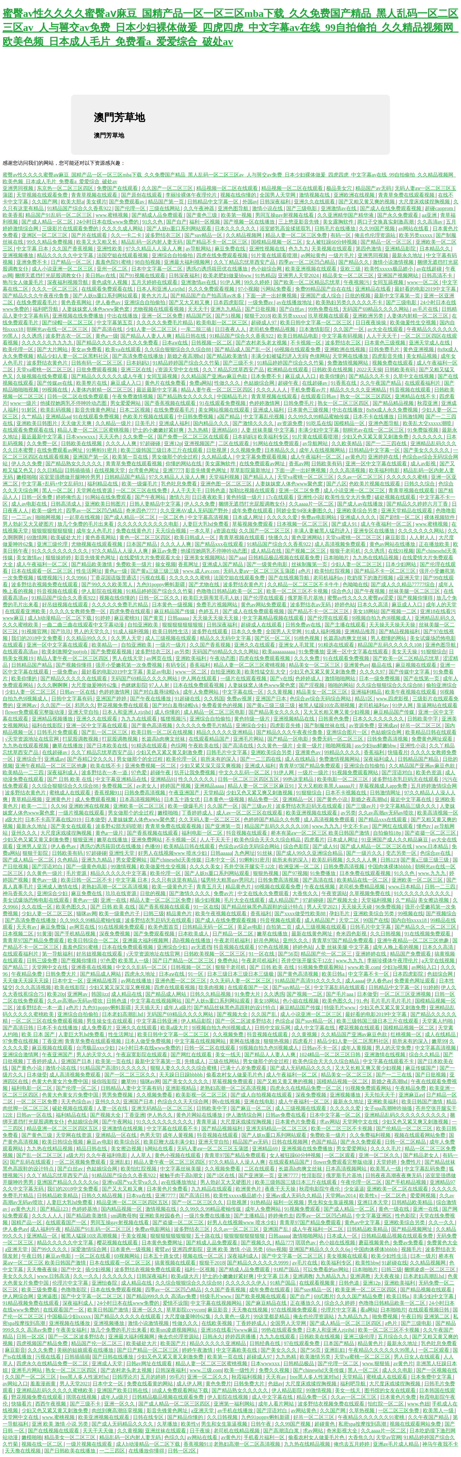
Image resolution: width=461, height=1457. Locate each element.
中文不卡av (356, 826)
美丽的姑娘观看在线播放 (86, 1350)
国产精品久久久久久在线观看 (74, 678)
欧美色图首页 (164, 927)
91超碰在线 (187, 698)
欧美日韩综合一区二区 (94, 940)
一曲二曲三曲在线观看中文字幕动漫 (83, 624)
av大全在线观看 (386, 329)
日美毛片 (146, 423)
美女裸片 (96, 201)
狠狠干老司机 (346, 551)
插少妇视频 (208, 900)
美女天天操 (405, 651)
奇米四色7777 (142, 510)
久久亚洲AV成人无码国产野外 (195, 510)
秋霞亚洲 (428, 403)
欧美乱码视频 (56, 410)
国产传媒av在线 (55, 383)
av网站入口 (424, 967)
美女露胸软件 (339, 221)
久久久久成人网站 (123, 228)
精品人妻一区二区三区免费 (296, 235)
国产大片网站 (53, 349)
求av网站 (329, 1121)
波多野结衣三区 (163, 235)
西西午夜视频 (51, 1403)
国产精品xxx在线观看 (220, 544)
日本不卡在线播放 (374, 416)
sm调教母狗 (124, 1215)
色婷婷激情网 (265, 403)
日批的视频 (358, 295)
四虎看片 (314, 839)
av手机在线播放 (235, 1410)
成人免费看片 (97, 1027)
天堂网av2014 (341, 1195)
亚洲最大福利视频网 (187, 262)
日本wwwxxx (81, 436)
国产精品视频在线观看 (426, 1289)
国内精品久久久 (211, 423)
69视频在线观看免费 (298, 349)
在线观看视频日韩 (429, 1309)
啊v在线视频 (226, 1101)
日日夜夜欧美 (208, 497)
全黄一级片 (309, 745)
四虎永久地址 (141, 974)
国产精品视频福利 (400, 631)
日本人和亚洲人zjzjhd (161, 289)
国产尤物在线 (205, 584)
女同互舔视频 (389, 282)
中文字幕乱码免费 (425, 1168)
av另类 (182, 651)
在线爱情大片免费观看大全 (150, 557)
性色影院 (406, 1215)
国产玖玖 (61, 631)
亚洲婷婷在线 (384, 457)
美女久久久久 (19, 1276)
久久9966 (77, 577)
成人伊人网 (189, 1383)
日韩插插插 (78, 470)
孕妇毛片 (340, 913)
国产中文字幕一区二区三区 (293, 1256)
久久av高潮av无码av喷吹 (386, 812)
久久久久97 (373, 671)
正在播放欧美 (435, 544)
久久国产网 (45, 201)
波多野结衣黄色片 (48, 363)
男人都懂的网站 (389, 638)
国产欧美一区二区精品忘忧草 (307, 282)
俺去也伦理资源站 (375, 235)
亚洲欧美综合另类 (357, 510)
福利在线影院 (48, 725)
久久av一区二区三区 (360, 477)
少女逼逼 (354, 1189)
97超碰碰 (151, 443)
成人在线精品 (301, 759)
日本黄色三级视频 (385, 342)
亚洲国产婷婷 (112, 698)
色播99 (153, 846)
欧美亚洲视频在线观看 (311, 269)
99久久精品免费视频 (50, 242)
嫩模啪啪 (26, 477)
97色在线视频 (274, 947)
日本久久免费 (247, 631)
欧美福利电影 (385, 470)
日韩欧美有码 (400, 369)
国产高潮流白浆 (281, 1430)
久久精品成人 (217, 457)
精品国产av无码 (373, 188)
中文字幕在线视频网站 (156, 1001)
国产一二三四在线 (387, 443)
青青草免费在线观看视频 (407, 195)
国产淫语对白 (398, 772)
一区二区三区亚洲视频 (406, 994)
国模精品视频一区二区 (277, 242)
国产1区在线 (221, 1175)
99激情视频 (124, 866)
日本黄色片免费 (398, 1397)
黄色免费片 (218, 1383)
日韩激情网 (410, 416)
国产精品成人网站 (101, 974)
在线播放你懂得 (147, 1450)
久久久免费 (307, 658)
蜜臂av (162, 1249)
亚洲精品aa (57, 416)
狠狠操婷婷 (58, 557)
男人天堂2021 (323, 907)
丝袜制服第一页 (309, 564)
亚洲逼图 (48, 1296)
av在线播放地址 (295, 302)
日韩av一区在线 (78, 692)
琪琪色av (306, 1242)
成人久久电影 (398, 1370)
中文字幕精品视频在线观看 (273, 618)
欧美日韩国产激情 (422, 1101)
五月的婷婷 (153, 1377)
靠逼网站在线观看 (437, 705)
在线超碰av (315, 383)
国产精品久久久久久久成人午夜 (107, 376)
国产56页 (288, 954)
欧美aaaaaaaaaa (279, 651)
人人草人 (141, 1155)
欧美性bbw (367, 1262)
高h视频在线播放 (192, 940)
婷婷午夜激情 (198, 1350)
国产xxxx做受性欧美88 (300, 913)
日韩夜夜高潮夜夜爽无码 (394, 1175)
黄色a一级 (106, 336)
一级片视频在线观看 (82, 812)
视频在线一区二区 (203, 1256)
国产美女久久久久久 (427, 450)
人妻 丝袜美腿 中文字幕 (268, 430)
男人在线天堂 (128, 658)
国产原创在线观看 (142, 195)
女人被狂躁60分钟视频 (332, 242)
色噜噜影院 (74, 1289)
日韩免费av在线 (303, 624)
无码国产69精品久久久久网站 (376, 309)
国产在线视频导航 (289, 577)
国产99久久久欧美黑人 (107, 584)
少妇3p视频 (395, 967)
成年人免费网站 (201, 692)
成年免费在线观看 (253, 510)
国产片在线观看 (89, 235)
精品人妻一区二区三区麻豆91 (261, 786)
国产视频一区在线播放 (249, 221)
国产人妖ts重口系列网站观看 (180, 228)
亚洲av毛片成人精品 (396, 1444)
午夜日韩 (32, 1256)
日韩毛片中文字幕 (227, 752)
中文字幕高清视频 (209, 517)
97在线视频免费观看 (295, 1309)
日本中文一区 (221, 859)
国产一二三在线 (394, 1074)
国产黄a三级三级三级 (155, 571)
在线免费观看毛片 (37, 302)
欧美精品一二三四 (24, 772)
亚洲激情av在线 (339, 208)
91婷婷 (103, 618)
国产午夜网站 (151, 497)
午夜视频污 (357, 282)
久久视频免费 (246, 450)
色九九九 (298, 248)
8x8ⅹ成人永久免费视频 (392, 410)
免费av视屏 (240, 698)
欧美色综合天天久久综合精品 (268, 839)
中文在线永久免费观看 (264, 893)
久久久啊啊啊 (53, 685)
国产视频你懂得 (415, 598)
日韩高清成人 (67, 504)
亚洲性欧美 (110, 248)
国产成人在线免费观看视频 (391, 208)
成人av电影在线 (29, 504)
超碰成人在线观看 (262, 624)
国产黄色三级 (202, 215)
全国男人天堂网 (278, 195)
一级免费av (261, 302)
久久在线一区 (37, 907)
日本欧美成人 (194, 933)
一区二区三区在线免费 (142, 490)
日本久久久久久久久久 (378, 718)
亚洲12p (173, 443)
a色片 (305, 571)
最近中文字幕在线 (411, 799)
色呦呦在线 (355, 584)
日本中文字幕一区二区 (157, 269)
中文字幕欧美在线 (237, 1350)
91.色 (362, 1001)
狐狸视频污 (50, 577)
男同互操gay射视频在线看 (285, 215)
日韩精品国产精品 (125, 477)
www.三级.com (206, 1370)
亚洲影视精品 (182, 1088)
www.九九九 (326, 826)
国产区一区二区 (273, 638)
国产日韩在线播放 (113, 1356)
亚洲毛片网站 (249, 739)
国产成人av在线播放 (360, 504)
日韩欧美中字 (423, 718)
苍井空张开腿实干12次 (250, 866)
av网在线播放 (137, 980)
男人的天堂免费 (393, 1048)
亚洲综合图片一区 (347, 732)
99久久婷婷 (257, 282)
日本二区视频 (135, 410)
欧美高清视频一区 (437, 812)
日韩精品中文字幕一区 (213, 201)
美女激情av (29, 557)
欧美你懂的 (332, 376)
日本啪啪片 (336, 557)
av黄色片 (355, 457)
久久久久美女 (206, 866)
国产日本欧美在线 (107, 745)
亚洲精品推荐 (360, 631)
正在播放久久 (306, 1303)
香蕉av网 (299, 463)
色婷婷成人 (308, 678)
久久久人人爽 (122, 443)
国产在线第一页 (422, 678)
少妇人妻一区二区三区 (152, 329)
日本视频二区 (19, 933)
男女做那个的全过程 (175, 457)
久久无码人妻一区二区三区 (210, 819)
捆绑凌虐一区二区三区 (430, 1269)
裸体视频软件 (440, 517)
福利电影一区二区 (203, 833)
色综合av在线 (436, 853)
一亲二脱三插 (197, 329)
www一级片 (24, 403)
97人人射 (160, 685)
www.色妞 (418, 1403)
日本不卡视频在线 (346, 792)
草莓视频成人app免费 (383, 786)
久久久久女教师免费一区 (78, 611)
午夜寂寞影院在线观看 (142, 1054)
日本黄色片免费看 (296, 1121)
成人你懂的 (167, 712)
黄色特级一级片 (244, 497)
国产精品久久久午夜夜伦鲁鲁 (36, 295)
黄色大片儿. (154, 295)
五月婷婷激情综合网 (434, 786)
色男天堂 (150, 1135)
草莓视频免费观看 (253, 524)
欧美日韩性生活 (171, 631)
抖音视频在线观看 (411, 389)
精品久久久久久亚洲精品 (358, 389)
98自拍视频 (148, 262)
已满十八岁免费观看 (244, 1068)
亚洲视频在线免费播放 (78, 316)
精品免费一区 (264, 799)
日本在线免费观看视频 (199, 685)
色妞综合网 (440, 974)
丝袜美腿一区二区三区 (415, 591)
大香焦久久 (305, 893)
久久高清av (430, 221)
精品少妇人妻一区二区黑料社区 (73, 356)
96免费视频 (389, 907)
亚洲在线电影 (260, 1101)
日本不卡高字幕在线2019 (54, 819)
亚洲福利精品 (367, 692)
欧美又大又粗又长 (97, 242)
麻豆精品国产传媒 (175, 611)
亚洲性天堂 (122, 853)
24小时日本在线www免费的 (108, 221)
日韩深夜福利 (276, 201)
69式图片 (324, 1296)
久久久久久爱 (283, 517)
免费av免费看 (409, 1242)
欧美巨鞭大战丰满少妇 (169, 1142)
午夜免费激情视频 (133, 396)
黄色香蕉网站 (77, 302)
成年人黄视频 (357, 1048)
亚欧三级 (351, 269)
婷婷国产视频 (176, 786)
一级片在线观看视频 (244, 678)
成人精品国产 (284, 900)
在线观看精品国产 (210, 739)
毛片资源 (77, 873)
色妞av (275, 1383)
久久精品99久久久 (87, 638)
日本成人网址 (248, 517)
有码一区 (341, 235)
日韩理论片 (125, 1377)
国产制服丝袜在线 (325, 725)
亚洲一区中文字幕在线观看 (376, 463)
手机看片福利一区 (265, 1437)
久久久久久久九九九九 (47, 342)
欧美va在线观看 (123, 349)
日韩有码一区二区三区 (97, 363)
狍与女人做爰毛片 (24, 282)
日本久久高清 (373, 604)
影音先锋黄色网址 (96, 410)
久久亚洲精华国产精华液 (346, 215)
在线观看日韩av (319, 396)
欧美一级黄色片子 (173, 886)
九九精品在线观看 (212, 1189)
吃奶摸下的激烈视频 (370, 577)
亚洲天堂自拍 (84, 712)
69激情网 (37, 537)
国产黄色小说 (333, 799)
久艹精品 (32, 416)
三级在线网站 (165, 208)
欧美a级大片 (175, 1027)
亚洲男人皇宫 (32, 846)
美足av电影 (159, 671)
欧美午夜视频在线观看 (411, 692)
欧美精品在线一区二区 (363, 880)
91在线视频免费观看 (122, 927)
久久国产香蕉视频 (73, 248)
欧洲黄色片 (249, 1189)
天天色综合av (77, 1101)
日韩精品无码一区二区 (208, 927)
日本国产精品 (142, 544)
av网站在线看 (414, 228)
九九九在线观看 (139, 718)
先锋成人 (195, 1061)
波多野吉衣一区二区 (69, 336)
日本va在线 (139, 1195)
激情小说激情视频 (394, 262)
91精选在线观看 (336, 645)
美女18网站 (365, 611)
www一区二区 (423, 282)
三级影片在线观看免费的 (71, 228)
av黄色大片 (24, 1209)
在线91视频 (401, 551)
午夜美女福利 (72, 1330)
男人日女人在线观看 (417, 1356)
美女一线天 (228, 1054)
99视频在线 (55, 389)
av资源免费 (290, 423)
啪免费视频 (385, 1316)
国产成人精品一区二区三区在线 (376, 846)
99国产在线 (376, 920)
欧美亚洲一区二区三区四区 (366, 1289)
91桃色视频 (307, 638)
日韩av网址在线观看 (149, 1363)
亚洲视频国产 (200, 443)
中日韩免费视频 (195, 416)
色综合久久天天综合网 (183, 1101)
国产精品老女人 (421, 1155)
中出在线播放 (123, 316)
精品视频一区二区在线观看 (227, 188)
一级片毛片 (341, 255)
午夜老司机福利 (232, 940)
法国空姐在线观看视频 (123, 255)
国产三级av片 (257, 806)
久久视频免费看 (155, 1095)
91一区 (196, 974)
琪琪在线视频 (82, 1397)
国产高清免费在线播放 (138, 356)
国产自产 (176, 221)
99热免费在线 (324, 309)
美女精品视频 (422, 356)
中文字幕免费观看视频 (262, 457)
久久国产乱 (264, 1014)
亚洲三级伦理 (53, 544)
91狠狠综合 (434, 651)
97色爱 (139, 772)
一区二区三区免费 (37, 1101)
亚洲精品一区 (298, 799)
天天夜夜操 (387, 1276)
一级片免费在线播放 (207, 1215)
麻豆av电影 (99, 1142)
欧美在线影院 (70, 987)
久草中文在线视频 (414, 376)
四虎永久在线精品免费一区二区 (306, 1088)
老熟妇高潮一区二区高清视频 (115, 886)
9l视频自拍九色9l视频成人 (382, 618)
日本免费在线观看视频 (365, 873)
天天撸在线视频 (250, 1309)
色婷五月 (209, 611)
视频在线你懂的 (238, 195)
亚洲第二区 (437, 1316)
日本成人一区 (343, 1236)
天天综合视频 (171, 530)
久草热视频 (362, 1410)
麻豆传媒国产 (421, 1068)
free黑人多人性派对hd (85, 1377)
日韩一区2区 (31, 1336)
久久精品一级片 (114, 423)
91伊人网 (231, 282)
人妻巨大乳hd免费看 (206, 524)
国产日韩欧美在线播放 (70, 1450)
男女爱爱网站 (126, 403)
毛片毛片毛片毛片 (391, 1001)
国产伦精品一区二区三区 (404, 1128)
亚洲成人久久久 (358, 517)
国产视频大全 (343, 900)
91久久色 (153, 221)
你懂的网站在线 (184, 463)
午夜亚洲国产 (185, 792)
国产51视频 (228, 316)
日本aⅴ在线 (175, 342)
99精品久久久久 (342, 752)
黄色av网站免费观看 (264, 604)
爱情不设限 (175, 1303)
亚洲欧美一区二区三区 (139, 806)
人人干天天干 (382, 336)
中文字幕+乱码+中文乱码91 (53, 483)
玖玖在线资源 (122, 893)
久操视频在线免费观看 (42, 376)
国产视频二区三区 (306, 551)
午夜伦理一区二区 (362, 1182)
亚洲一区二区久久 (380, 1155)
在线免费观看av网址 (60, 450)
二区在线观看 (234, 443)
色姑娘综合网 (260, 383)
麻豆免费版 (53, 927)
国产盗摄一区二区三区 (431, 833)
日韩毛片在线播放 (335, 228)
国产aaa (237, 557)
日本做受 (95, 819)
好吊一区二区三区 (421, 725)
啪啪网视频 (48, 517)
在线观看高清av (21, 651)
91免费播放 (311, 651)
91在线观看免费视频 (223, 403)
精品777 (284, 1242)
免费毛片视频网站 (217, 604)
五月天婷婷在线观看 (155, 282)
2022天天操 (369, 369)
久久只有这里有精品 (174, 880)
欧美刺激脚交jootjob (65, 651)
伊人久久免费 (27, 463)
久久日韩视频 (386, 933)
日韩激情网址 (386, 792)
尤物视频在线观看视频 (159, 309)
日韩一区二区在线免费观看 (78, 396)
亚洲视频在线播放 (70, 1323)
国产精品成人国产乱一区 (243, 349)
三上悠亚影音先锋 (299, 221)
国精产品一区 (27, 1222)
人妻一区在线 (113, 1108)
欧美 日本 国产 (38, 1034)
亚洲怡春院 (105, 1283)
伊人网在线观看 (199, 678)
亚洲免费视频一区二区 (151, 765)
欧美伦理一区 (19, 349)
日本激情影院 (315, 329)
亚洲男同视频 (19, 188)
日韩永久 (212, 1336)
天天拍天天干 (380, 1095)
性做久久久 (227, 383)
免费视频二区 (118, 786)
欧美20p (56, 994)
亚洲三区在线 (137, 369)
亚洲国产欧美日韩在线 (123, 1390)
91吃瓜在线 (319, 423)
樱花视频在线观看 (360, 1027)
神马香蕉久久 (19, 893)
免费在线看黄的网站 (150, 1383)
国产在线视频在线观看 (54, 1430)
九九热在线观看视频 (26, 745)
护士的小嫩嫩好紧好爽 (159, 430)
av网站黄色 (313, 255)
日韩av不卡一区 (320, 1048)
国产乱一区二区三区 (105, 732)
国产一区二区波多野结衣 (244, 1021)
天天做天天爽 (77, 423)
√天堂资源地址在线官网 (32, 739)
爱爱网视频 (423, 1195)
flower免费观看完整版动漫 (35, 712)
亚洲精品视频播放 (53, 718)
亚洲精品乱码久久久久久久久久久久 (406, 1115)
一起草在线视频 (82, 517)
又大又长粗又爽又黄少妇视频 (337, 712)
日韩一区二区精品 (406, 1142)
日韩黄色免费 (334, 718)
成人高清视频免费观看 (340, 544)
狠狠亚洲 (83, 839)
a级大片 (13, 819)
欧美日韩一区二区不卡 (87, 880)
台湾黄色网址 (144, 470)
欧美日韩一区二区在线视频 (162, 732)
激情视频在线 (315, 195)
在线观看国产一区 (249, 987)
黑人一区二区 (58, 490)
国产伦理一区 (131, 208)
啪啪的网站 (340, 685)
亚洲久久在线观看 (315, 201)
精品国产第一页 (166, 201)
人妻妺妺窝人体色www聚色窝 (96, 309)
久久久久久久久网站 (421, 530)
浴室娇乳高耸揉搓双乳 (286, 228)
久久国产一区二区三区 (168, 188)
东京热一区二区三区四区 (65, 188)
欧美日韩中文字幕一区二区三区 (316, 322)
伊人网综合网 (19, 1296)
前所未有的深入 (219, 759)
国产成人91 (344, 524)
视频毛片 (412, 1249)
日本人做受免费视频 (148, 1041)
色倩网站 (320, 356)
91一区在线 (206, 907)
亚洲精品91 (163, 779)
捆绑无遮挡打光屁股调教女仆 (49, 275)
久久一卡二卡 (127, 235)
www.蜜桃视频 (112, 215)
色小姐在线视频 (301, 1001)
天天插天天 (147, 1007)
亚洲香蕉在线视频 (92, 967)
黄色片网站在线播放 (199, 1115)
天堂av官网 (388, 1437)
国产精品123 (54, 1209)
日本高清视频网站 (140, 799)
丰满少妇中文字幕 (319, 430)
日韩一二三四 (441, 886)
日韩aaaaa (178, 618)
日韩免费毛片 (385, 349)
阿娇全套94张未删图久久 (305, 510)
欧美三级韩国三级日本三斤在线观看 (162, 450)
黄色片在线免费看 (166, 383)
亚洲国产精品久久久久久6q (68, 1182)
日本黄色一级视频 (173, 604)
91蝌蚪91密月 (102, 450)
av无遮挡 (201, 947)
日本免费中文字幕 (432, 1377)
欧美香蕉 (13, 215)
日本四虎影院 (229, 302)
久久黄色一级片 (275, 745)
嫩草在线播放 (68, 745)
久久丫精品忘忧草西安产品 (245, 262)
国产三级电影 (302, 208)
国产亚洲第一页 (223, 826)
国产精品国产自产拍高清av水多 (206, 295)
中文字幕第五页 (115, 322)
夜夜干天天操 (281, 1189)
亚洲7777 (173, 470)
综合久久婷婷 (340, 1303)
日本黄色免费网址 (163, 1242)
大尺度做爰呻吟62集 (94, 685)
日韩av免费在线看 (286, 1115)
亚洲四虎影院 (188, 1249)
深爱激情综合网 (89, 1249)
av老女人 (147, 786)
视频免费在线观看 (393, 363)
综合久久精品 (425, 1054)
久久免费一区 (139, 436)
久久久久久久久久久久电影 (148, 524)
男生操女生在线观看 (110, 1021)
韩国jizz (100, 994)
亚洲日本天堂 (373, 1202)
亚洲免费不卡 (32, 262)
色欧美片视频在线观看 (149, 416)
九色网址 (244, 853)
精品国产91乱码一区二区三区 (59, 215)
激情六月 (179, 497)
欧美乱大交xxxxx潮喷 (428, 423)
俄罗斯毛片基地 (306, 598)
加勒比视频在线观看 (252, 490)
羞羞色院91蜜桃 (114, 262)
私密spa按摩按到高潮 (362, 1424)
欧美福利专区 (274, 436)
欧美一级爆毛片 (140, 483)
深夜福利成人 (379, 759)
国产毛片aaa (340, 994)
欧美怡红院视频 (333, 571)
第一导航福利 (58, 954)
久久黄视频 (280, 692)
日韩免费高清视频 (388, 739)
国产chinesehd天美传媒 (176, 859)
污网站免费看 (277, 289)
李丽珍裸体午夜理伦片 (192, 195)
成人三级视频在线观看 (171, 638)
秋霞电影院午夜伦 (320, 1189)
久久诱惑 (32, 336)
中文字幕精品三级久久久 (408, 806)
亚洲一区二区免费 (163, 316)
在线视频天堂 (110, 470)
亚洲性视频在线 (267, 248)
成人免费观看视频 (96, 799)
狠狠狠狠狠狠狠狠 (53, 530)
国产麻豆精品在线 (267, 1303)
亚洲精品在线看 (373, 289)
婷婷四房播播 (241, 1336)
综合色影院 (296, 846)
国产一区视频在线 (436, 1370)
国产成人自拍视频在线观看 (261, 1095)
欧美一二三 (34, 806)
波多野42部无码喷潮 (119, 826)
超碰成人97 (264, 322)
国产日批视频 (261, 309)
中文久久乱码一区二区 (245, 772)
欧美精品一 (105, 645)
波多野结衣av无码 (311, 604)
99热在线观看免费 (282, 1330)
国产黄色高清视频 (152, 725)
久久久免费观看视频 (212, 289)
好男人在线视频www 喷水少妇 (173, 853)
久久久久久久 (428, 436)
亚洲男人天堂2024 (299, 275)
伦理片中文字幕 (70, 1283)
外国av (249, 201)
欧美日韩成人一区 (195, 537)
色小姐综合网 (267, 269)
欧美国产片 (173, 1343)
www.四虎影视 (393, 698)
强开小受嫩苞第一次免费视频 (129, 665)
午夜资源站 (334, 893)
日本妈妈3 (138, 363)
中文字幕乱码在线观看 (340, 987)
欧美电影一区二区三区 (222, 322)
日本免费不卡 (267, 376)
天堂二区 (349, 920)
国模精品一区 (350, 423)
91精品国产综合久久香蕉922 (79, 208)
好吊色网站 (267, 940)
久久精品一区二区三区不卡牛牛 (303, 584)
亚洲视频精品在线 (294, 718)
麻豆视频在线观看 (416, 665)
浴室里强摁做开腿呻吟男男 (70, 477)
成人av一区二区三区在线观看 (250, 812)
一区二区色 (171, 517)
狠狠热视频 (266, 873)
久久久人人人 (272, 389)
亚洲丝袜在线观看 (166, 1430)
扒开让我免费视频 (195, 772)
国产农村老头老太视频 (262, 342)
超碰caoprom (439, 208)
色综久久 (174, 1437)
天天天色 (109, 436)
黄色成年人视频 (110, 282)
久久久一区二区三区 (55, 289)
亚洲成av (388, 725)
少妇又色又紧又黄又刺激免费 (376, 436)
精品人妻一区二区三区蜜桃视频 (93, 430)
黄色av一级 (45, 880)
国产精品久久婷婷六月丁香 (417, 504)
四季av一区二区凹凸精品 (307, 262)
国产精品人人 (259, 477)
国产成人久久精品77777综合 (403, 584)
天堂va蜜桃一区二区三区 (45, 369)
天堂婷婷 (387, 1162)
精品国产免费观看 (411, 954)
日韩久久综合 (420, 483)
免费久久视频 (275, 1370)
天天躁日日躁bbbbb (181, 1074)
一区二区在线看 (93, 1256)
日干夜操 (200, 1430)
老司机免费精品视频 (272, 329)
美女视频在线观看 (348, 1256)
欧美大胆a (72, 201)
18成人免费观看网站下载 (180, 1390)
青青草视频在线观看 (94, 195)
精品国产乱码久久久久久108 (390, 645)
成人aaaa (354, 980)
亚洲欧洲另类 (368, 316)
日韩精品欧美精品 (58, 1195)
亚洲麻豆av (411, 1095)
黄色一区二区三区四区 (145, 537)
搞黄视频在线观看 (176, 1262)
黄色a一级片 (110, 833)
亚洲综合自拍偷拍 (173, 255)
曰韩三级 (153, 913)
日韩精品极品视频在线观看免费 (284, 557)
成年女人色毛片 (94, 530)
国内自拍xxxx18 (409, 920)
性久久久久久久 (196, 779)
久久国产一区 (349, 329)
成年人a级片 (177, 1007)
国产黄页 (154, 618)
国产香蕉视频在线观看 (170, 403)
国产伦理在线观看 (264, 598)
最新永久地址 (408, 255)
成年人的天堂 (441, 604)
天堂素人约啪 (438, 1021)
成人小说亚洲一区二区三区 (63, 269)
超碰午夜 (289, 383)
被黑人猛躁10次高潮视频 (327, 705)
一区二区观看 (340, 1155)
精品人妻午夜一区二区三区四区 (217, 389)
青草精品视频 (27, 799)
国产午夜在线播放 (151, 698)
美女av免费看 (87, 349)
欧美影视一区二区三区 (202, 1095)
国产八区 (336, 483)
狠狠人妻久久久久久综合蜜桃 (184, 1068)
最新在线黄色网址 (312, 933)
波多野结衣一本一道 (105, 772)
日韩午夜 (261, 1424)
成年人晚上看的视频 (396, 947)
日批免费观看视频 (97, 369)
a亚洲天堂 (409, 577)
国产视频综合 (441, 913)
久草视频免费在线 (370, 893)
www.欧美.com (364, 967)
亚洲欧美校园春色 (160, 1215)
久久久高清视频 (348, 470)
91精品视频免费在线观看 (31, 1303)
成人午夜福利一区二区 (316, 457)
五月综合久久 (394, 1336)
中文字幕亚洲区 (374, 1215)
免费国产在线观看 (118, 188)
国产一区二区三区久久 (130, 1074)
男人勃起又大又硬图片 (29, 524)
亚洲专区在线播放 (374, 530)
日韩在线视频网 (290, 1142)
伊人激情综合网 (244, 1115)
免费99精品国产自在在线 (324, 289)
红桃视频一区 (407, 1034)
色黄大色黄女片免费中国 (60, 1081)
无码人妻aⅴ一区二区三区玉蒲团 (259, 571)
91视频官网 (34, 631)
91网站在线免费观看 (276, 443)
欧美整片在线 (92, 383)
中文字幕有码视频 (343, 336)
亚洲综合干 (29, 759)
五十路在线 (208, 1236)
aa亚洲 (430, 215)
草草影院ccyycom (185, 1309)
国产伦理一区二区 (77, 1088)
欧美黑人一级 (134, 960)
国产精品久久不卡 (370, 376)
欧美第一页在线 (130, 457)
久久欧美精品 (347, 443)
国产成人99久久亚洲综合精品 (310, 853)
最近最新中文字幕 (157, 389)
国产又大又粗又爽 (190, 302)
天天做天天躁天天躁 (26, 980)
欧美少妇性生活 (389, 1256)
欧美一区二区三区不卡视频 (297, 591)
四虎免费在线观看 (130, 611)
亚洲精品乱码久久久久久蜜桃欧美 (55, 1390)
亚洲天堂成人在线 (430, 342)
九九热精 (198, 430)
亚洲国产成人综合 (321, 295)
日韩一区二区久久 (160, 598)
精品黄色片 (238, 886)
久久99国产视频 (377, 228)
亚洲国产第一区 (91, 457)
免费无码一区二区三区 (338, 739)
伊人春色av (108, 302)
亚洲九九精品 (226, 309)
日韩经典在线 (265, 1343)
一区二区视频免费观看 (80, 1162)
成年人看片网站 (276, 1403)
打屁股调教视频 (81, 739)
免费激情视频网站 (348, 363)
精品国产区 (199, 316)
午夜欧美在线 (204, 745)
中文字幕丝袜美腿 (181, 1168)
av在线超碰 (430, 269)
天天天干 (198, 309)
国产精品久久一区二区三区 (426, 927)
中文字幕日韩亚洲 (157, 1021)
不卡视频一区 (306, 342)
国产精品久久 (354, 262)
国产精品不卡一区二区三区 (217, 242)
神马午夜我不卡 (440, 1444)
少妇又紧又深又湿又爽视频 (211, 765)
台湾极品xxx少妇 (96, 1048)
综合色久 (341, 591)
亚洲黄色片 (58, 799)
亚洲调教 (303, 1276)
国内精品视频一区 (122, 1209)
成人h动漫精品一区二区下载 (60, 618)
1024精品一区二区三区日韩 (330, 1054)
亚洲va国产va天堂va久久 (130, 1182)
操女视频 (165, 564)
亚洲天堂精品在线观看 (407, 510)
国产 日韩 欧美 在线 (70, 779)
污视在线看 (153, 577)
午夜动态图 (223, 658)
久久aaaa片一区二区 (312, 504)
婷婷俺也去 (69, 497)
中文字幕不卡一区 (369, 974)
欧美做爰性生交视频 (413, 322)
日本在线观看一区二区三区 (42, 571)
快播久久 (278, 537)
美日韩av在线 (101, 275)
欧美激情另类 (316, 1356)
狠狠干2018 (257, 316)
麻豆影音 (396, 537)
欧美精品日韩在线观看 (431, 732)
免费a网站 (200, 383)
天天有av (27, 927)
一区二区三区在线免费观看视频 (47, 1021)
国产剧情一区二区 (400, 517)
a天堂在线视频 (439, 960)
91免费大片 (248, 994)
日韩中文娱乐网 (273, 1027)
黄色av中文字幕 (362, 1222)
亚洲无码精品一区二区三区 (162, 1108)
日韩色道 (216, 490)
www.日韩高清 (54, 1276)
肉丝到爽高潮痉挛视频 (118, 1410)
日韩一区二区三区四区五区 (249, 779)
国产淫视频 (312, 685)
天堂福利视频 (225, 477)
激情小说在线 (268, 208)
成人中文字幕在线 (315, 1027)
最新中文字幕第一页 (397, 295)
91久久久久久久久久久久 (60, 551)
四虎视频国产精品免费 (42, 1343)
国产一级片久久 (364, 853)
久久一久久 (441, 1222)
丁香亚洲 (52, 1041)
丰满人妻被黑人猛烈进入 (322, 530)
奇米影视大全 (343, 1430)
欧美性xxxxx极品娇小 (389, 269)
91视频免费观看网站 (355, 772)
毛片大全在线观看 (245, 900)
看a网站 (369, 1309)
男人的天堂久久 (92, 631)
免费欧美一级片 (134, 564)
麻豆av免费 (165, 551)
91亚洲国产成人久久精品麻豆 (395, 839)
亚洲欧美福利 (191, 658)
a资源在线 (225, 530)
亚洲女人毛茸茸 (297, 645)
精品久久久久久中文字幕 (65, 255)
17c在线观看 (280, 497)
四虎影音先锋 (388, 356)
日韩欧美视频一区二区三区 (215, 954)
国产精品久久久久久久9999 (258, 1262)
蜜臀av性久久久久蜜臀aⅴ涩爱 (361, 598)
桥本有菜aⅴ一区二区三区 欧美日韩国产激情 (321, 833)
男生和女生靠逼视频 (331, 1202)
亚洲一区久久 (148, 1309)
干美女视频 (134, 1236)
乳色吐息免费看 (179, 483)
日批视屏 (217, 450)
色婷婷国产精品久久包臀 (272, 819)
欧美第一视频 (237, 215)
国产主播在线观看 (346, 624)
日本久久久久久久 (236, 228)
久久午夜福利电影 (107, 1155)
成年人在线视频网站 (322, 450)
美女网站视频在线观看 (224, 410)
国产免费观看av (127, 201)
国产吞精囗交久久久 (90, 759)
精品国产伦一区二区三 (327, 954)
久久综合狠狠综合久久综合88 (178, 349)
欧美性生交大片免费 (348, 497)
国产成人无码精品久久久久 (301, 1068)
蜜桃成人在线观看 (70, 792)
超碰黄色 (325, 1424)
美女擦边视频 (434, 900)
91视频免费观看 (302, 1209)
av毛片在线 (425, 309)
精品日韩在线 (191, 336)
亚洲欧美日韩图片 (37, 423)
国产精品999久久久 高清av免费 (162, 1296)
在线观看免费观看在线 (107, 289)
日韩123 (389, 859)
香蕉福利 (200, 665)
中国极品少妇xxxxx (69, 1316)
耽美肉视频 (211, 987)
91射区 (29, 410)
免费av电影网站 (319, 517)
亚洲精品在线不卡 (416, 396)
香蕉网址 (189, 564)
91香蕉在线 (344, 383)
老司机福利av (329, 577)
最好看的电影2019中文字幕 (425, 289)
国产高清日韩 (19, 1027)
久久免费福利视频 (371, 1135)
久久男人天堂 (127, 638)
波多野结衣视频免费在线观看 (45, 584)
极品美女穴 (339, 188)
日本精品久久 (435, 248)
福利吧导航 (46, 309)
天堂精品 (213, 792)
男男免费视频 (118, 1095)
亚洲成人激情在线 (58, 886)
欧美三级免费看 (40, 1289)
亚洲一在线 (114, 900)
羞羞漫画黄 (43, 1383)
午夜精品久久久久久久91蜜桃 (372, 1417)
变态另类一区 (402, 853)
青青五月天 (209, 886)
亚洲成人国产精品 (223, 564)
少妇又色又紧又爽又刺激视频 (260, 792)
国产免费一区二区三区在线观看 (193, 436)
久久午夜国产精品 (381, 383)
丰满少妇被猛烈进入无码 (279, 356)
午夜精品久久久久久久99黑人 (382, 1350)
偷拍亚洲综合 (441, 685)
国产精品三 (16, 967)
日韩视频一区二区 (212, 342)
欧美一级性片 (48, 510)
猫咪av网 (86, 913)
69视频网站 (127, 1256)
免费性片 (411, 1162)
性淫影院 (312, 1175)
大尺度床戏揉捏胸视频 (425, 201)
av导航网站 (199, 248)
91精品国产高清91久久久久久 (309, 980)
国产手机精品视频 (75, 933)
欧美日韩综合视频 (63, 1142)
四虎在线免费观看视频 (222, 255)
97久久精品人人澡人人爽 (154, 248)
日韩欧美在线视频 (333, 369)
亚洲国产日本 (271, 698)
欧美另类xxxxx (416, 235)
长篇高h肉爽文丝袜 (345, 638)
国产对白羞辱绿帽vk (157, 692)
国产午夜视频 (370, 591)
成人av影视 (423, 463)
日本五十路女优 (182, 799)
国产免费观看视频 (112, 651)
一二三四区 (112, 1450)
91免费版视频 (424, 430)
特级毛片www (340, 1007)
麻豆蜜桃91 (127, 618)
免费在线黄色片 (134, 530)
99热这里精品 (299, 779)
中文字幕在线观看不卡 (389, 1061)
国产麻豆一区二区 (251, 1108)
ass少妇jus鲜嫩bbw (376, 745)
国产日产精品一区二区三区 (183, 960)
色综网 (178, 745)
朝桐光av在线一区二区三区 (58, 329)
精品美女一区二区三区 (348, 275)
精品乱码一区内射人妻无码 (152, 242)
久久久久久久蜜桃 (407, 477)
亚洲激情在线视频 (385, 1054)
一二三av (22, 517)
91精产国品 (286, 1269)
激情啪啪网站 (341, 678)
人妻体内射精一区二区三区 (418, 316)
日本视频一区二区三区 (303, 524)
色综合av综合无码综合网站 (321, 698)
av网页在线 (160, 658)
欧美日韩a (334, 974)
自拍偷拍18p (387, 833)
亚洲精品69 (225, 430)
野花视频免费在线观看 (123, 705)
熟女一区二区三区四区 (366, 396)
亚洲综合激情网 (21, 1054)
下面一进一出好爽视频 (272, 295)
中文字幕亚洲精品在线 (121, 779)
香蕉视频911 (108, 792)
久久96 (58, 806)
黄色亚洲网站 (307, 537)
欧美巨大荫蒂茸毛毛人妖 (212, 598)
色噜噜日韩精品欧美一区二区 (230, 591)
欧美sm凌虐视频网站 (174, 1330)
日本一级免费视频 (380, 678)
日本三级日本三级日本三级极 (241, 974)
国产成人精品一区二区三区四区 (346, 1323)
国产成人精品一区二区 (47, 221)
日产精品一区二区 (72, 262)
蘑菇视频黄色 (375, 1242)
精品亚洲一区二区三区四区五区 (63, 1128)
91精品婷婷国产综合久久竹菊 (187, 363)
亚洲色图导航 (234, 208)
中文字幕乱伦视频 (264, 416)
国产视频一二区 (399, 611)
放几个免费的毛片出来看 (86, 524)
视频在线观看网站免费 (420, 1135)
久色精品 (68, 859)
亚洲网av (27, 705)
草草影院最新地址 (251, 470)
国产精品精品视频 (394, 403)
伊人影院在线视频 (102, 591)
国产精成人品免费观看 (158, 215)
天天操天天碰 (357, 907)
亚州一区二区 (113, 269)
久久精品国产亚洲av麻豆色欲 (214, 376)
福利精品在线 (103, 483)
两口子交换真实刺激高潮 (386, 221)
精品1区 (364, 698)
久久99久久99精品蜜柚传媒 (319, 416)
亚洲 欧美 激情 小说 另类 (235, 1249)
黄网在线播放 (245, 1041)
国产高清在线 (108, 329)
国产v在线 (281, 678)
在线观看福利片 (423, 383)
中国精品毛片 (233, 396)
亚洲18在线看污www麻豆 (230, 1330)
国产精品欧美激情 (227, 356)
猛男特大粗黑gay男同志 (228, 880)
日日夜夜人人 (231, 329)
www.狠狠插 (376, 1363)
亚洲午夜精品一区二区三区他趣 (51, 765)
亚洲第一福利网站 (235, 1403)
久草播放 (168, 1424)
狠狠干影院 (35, 853)
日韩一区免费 (37, 497)
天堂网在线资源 (94, 490)
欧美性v (368, 1195)
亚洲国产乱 (276, 1229)
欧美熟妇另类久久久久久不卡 (350, 302)
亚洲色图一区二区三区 (226, 483)
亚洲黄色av (356, 665)
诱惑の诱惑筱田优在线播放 (217, 269)
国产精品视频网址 (412, 1229)
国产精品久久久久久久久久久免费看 (117, 342)
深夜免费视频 (115, 933)
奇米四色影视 (352, 933)
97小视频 (248, 289)
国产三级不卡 (239, 363)
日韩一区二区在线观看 (210, 1048)
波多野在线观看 (210, 631)
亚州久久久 (24, 833)
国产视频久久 (257, 1242)
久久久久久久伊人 (246, 1283)
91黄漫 (44, 933)
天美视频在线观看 (332, 248)
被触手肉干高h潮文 (181, 1175)
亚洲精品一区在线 (116, 1135)
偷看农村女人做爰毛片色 (235, 1074)
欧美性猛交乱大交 (266, 671)
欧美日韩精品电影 (298, 336)
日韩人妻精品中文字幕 (155, 504)
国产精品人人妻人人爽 (146, 336)
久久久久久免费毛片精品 (165, 322)
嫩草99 (439, 1041)
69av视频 (276, 1249)
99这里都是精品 (272, 1316)
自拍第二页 (279, 927)
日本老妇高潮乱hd (123, 1014)
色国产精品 (324, 1142)
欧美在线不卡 (106, 765)
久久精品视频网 (244, 235)
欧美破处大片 (67, 537)
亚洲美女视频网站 (205, 557)
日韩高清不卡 (438, 275)
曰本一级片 (423, 1256)
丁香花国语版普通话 (114, 577)
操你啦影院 (105, 1081)
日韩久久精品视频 (211, 994)
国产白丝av (292, 309)
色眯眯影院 (134, 685)
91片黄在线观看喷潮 (274, 255)
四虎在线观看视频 (175, 987)
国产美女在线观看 (72, 826)
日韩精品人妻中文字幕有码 (132, 1088)
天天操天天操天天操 (216, 618)
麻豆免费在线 (230, 248)
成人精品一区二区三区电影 (214, 712)
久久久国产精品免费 (360, 1296)
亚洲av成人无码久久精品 (294, 1195)
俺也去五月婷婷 (352, 1444)
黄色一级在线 (394, 1209)
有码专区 (176, 665)
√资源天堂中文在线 (177, 369)
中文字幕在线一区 (243, 692)
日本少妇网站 (401, 564)
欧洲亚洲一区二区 (300, 866)
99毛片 (177, 1377)
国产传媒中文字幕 (410, 671)
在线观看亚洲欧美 (26, 611)
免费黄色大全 (442, 1242)
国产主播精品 (250, 1215)
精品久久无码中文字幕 (226, 638)
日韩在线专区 (149, 1417)
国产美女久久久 (279, 1350)
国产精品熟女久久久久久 (185, 396)
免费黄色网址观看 (432, 739)
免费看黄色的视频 (223, 705)
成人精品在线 (267, 551)
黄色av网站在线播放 (393, 544)
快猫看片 (398, 752)
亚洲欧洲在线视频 (355, 195)
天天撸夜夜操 (43, 1269)
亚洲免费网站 (147, 839)
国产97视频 (295, 873)
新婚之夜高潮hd (185, 356)
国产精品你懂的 (185, 1417)
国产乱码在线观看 (31, 1162)
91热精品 (265, 275)
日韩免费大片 (61, 974)
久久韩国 (214, 698)
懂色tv (424, 826)
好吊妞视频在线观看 (65, 604)
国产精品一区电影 (288, 739)
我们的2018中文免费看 (37, 638)
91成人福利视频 (131, 631)
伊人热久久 (160, 1115)
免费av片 (224, 893)
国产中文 (72, 1269)
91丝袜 (265, 853)
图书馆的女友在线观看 (390, 1390)
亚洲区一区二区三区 (45, 235)
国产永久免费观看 (398, 215)
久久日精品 (49, 470)
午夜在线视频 (320, 886)
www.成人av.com (201, 571)
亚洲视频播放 (19, 255)
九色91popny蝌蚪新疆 (161, 584)
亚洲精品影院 (401, 248)
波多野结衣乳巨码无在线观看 (406, 779)
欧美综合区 (127, 1142)
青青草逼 (207, 1121)
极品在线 (382, 665)
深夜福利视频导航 (68, 282)
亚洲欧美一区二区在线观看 (398, 1189)
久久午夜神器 (199, 208)
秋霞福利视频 (247, 1377)
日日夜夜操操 (371, 322)
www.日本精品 (432, 846)
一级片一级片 (171, 645)
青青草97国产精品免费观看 (310, 765)
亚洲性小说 (310, 497)
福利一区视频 (205, 221)
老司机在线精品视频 (237, 1430)
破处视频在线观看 (396, 497)
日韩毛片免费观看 (58, 732)
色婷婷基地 (85, 1209)
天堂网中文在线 (50, 967)
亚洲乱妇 (120, 1162)
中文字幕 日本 (33, 248)
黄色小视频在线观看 (178, 1155)
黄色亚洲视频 (419, 349)
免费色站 (228, 960)
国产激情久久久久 (253, 423)
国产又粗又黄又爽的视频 (367, 201)
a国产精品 (229, 416)
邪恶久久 (85, 705)
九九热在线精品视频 (376, 557)
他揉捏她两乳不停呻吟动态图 (74, 403)
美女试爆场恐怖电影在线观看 (36, 900)
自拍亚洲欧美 (143, 624)
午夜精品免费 (27, 974)
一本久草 (200, 530)
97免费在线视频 (21, 1041)
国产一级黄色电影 (268, 564)
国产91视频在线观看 (142, 275)
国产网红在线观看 (393, 826)
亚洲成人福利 (269, 410)
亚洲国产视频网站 (398, 275)
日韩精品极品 (299, 1363)
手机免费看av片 (308, 389)
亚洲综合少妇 (252, 725)
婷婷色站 (345, 604)
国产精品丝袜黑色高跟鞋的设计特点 (262, 907)
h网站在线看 (159, 1148)
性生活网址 (89, 571)
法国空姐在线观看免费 (240, 577)
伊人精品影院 (197, 1021)
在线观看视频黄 (317, 1283)
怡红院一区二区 (386, 1403)
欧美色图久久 (72, 907)
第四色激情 (369, 248)
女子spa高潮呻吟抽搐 (388, 1108)
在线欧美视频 (217, 1323)
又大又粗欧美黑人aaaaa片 (327, 786)
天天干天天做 (99, 1430)
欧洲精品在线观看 (288, 369)
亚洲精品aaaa (209, 786)
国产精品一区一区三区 (386, 242)
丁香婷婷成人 (198, 812)
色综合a (284, 1021)
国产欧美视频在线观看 (261, 1296)
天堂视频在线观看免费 (42, 195)
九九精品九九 (332, 1276)
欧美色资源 (429, 772)
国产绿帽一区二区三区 (68, 322)
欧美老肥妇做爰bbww (228, 275)
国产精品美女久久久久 (274, 712)
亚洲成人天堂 (108, 1363)
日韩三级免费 (43, 960)
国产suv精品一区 (203, 235)
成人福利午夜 (46, 1229)
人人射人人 (422, 537)
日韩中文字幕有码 (72, 698)
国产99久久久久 (50, 1249)
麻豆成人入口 (301, 376)
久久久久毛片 (386, 1148)
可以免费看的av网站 (326, 1269)
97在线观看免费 (302, 1343)
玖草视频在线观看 (329, 316)
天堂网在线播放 (350, 356)
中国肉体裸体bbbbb (390, 866)
